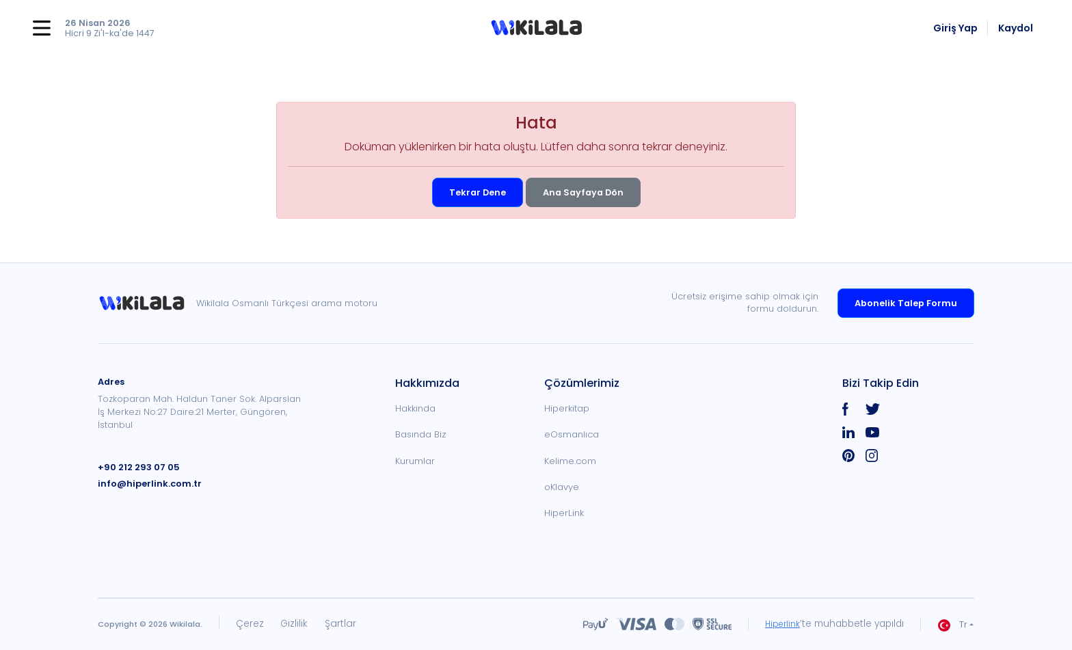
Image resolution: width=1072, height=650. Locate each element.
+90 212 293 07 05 (139, 467)
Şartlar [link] (340, 623)
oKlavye (561, 486)
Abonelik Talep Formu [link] (906, 303)
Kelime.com (570, 461)
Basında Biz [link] (420, 434)
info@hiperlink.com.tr (150, 483)
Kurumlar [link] (415, 461)
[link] (147, 303)
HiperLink (564, 512)
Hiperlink (781, 623)
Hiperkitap (566, 408)
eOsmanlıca (571, 434)
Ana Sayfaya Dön (583, 192)
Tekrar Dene (477, 192)
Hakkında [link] (415, 408)
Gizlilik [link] (294, 623)
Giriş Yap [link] (955, 28)
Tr (952, 625)
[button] (536, 28)
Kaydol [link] (1015, 28)
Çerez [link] (250, 623)
